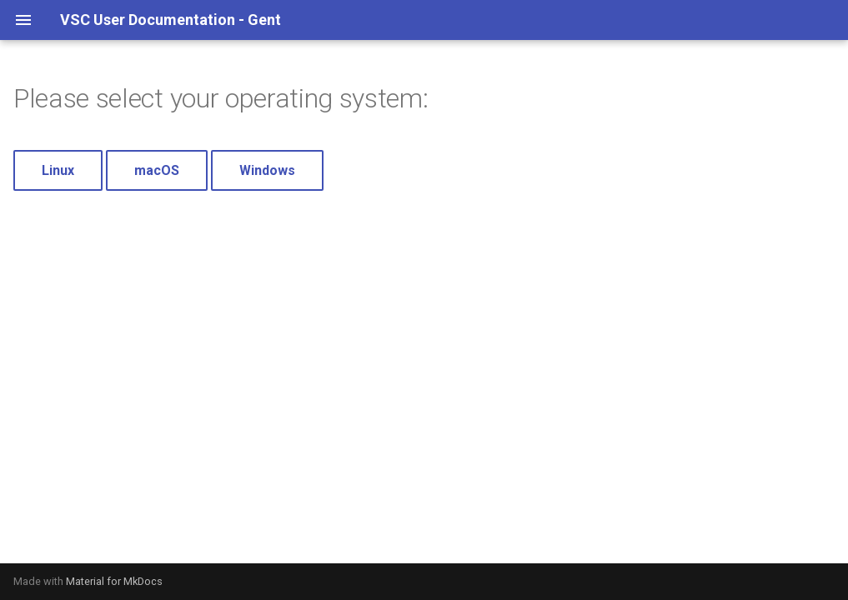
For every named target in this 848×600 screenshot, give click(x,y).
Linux (58, 170)
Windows (267, 170)
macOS (156, 170)
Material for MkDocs (114, 581)
